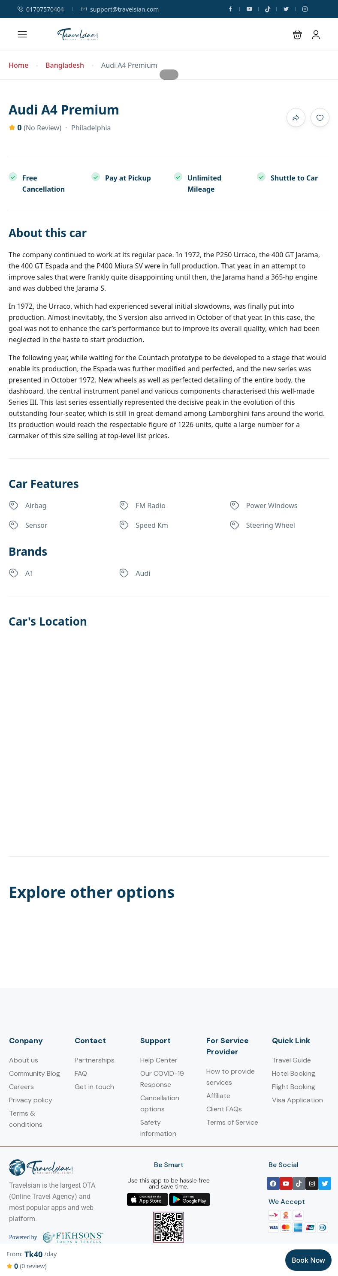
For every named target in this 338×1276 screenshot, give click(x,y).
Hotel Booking (293, 1073)
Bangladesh (64, 65)
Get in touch (94, 1086)
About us (23, 1060)
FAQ (81, 1073)
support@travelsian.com (120, 9)
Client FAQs (224, 1108)
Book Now (308, 1260)
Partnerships (95, 1060)
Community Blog (34, 1073)
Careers (21, 1086)
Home (18, 65)
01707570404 (40, 9)
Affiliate (218, 1095)
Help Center (159, 1060)
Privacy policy (30, 1099)
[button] (297, 34)
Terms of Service (232, 1122)
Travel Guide (291, 1060)
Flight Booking (293, 1086)
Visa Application (297, 1099)
